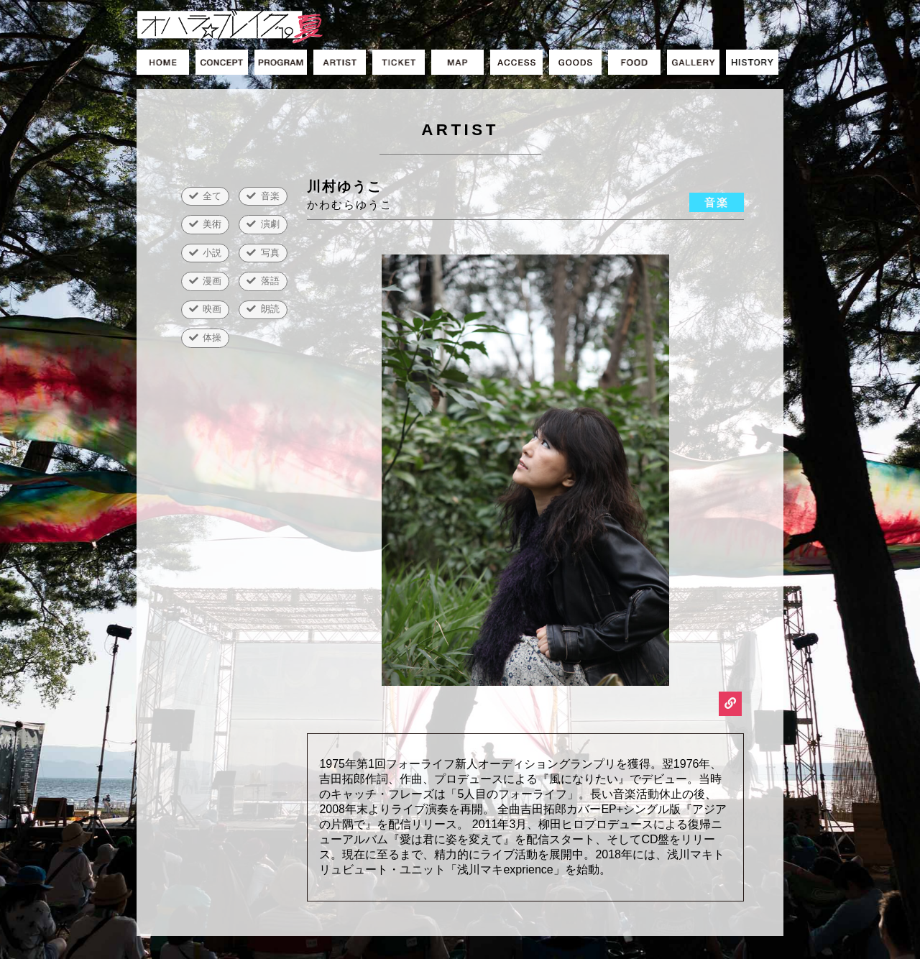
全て (212, 196)
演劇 (270, 224)
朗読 (270, 308)
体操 (212, 337)
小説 (212, 252)
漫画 (212, 280)
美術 (212, 224)
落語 (270, 280)
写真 (270, 252)
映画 (212, 308)
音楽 (270, 196)
